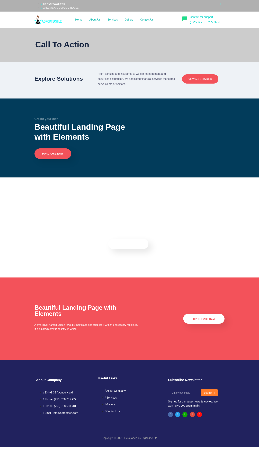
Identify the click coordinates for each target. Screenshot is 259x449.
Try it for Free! (204, 320)
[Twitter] (177, 416)
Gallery (130, 19)
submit (209, 394)
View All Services (200, 79)
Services (113, 19)
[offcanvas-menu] (173, 19)
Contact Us (148, 19)
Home (79, 19)
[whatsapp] (220, 4)
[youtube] (210, 4)
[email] (186, 394)
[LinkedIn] (184, 416)
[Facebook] (170, 416)
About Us (95, 19)
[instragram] (192, 416)
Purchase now (53, 155)
